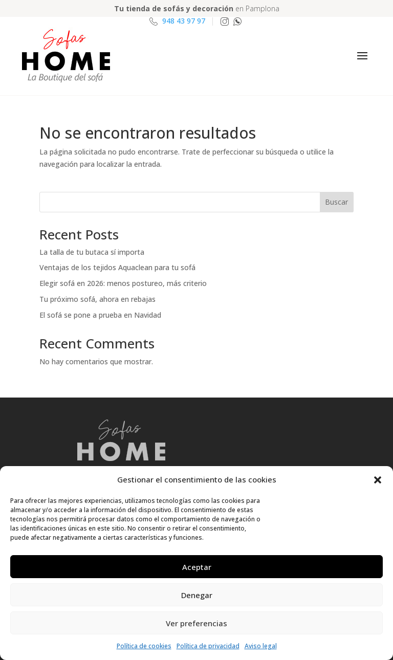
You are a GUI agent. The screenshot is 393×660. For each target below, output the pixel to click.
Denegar (196, 595)
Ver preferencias (196, 623)
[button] (378, 480)
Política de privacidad (208, 646)
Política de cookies (144, 646)
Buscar (336, 202)
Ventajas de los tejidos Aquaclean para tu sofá (117, 267)
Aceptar (196, 567)
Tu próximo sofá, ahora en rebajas (97, 299)
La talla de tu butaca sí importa (91, 252)
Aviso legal (261, 646)
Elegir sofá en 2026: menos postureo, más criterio (123, 283)
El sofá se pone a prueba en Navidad (100, 315)
